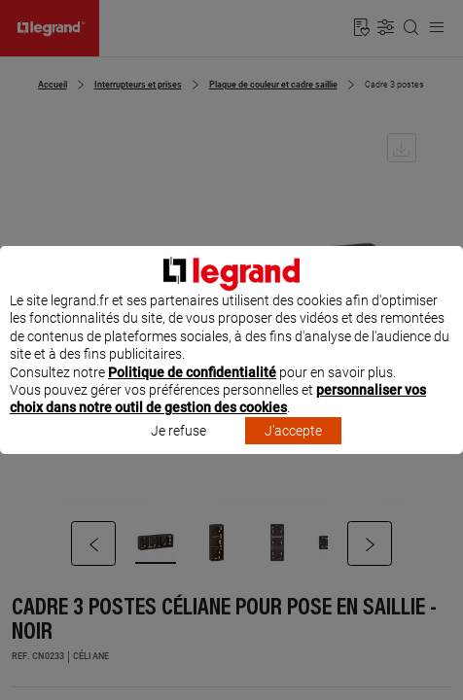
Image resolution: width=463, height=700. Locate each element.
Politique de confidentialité (192, 390)
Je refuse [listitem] (178, 448)
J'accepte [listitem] (293, 448)
